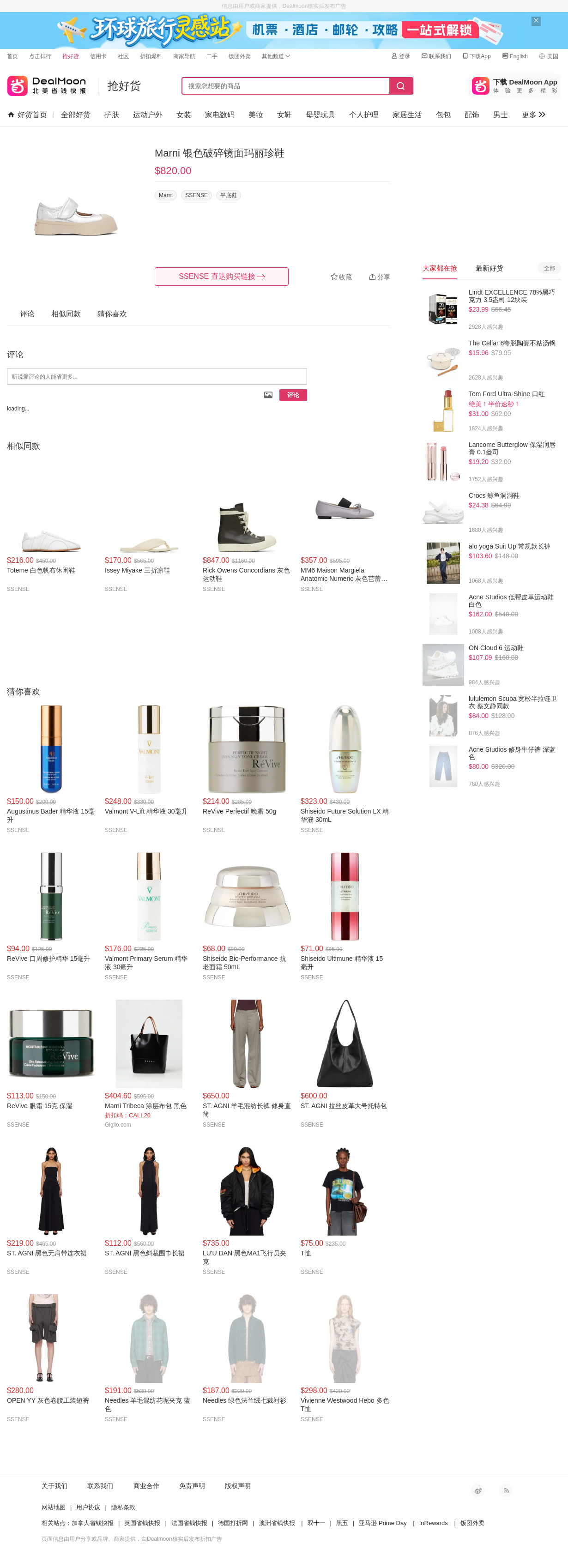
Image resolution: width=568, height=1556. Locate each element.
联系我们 (436, 56)
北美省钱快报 (46, 84)
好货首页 (27, 115)
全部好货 (76, 115)
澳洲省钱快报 (277, 1523)
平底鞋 (228, 195)
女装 (183, 115)
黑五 (342, 1523)
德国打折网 (233, 1523)
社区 (123, 56)
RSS (506, 1490)
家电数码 (220, 115)
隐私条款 (123, 1507)
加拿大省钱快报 (93, 1523)
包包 (443, 115)
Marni (166, 195)
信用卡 (98, 56)
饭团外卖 (240, 56)
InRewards (433, 1523)
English (515, 56)
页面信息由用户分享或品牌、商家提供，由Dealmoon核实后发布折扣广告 (132, 1539)
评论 (293, 395)
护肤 (111, 115)
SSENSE (196, 195)
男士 (500, 115)
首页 (12, 56)
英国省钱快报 (142, 1523)
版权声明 (238, 1486)
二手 (212, 56)
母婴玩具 (320, 115)
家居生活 (407, 115)
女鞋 (284, 115)
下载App (475, 56)
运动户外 (148, 115)
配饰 (472, 115)
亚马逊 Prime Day (382, 1523)
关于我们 (54, 1486)
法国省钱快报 (189, 1523)
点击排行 (40, 56)
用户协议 (88, 1507)
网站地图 (54, 1507)
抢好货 (70, 56)
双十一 (317, 1523)
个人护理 (364, 115)
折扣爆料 (151, 56)
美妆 (255, 115)
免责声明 (192, 1486)
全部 (549, 268)
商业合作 (146, 1486)
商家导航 (184, 56)
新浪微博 (478, 1490)
